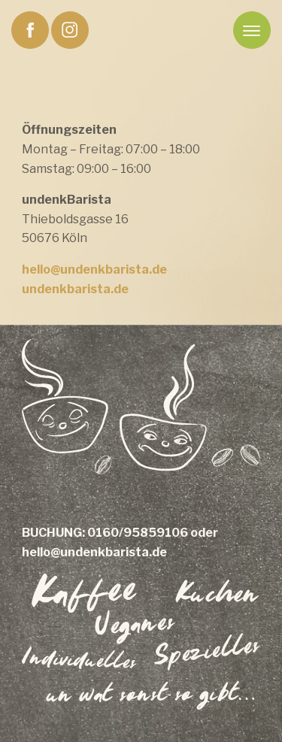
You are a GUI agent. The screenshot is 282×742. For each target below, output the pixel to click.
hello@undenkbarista (85, 269)
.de (158, 269)
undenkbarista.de (75, 289)
